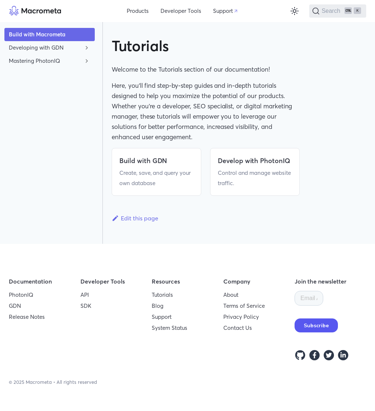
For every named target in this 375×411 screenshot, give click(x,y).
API (84, 294)
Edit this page (135, 218)
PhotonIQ (21, 294)
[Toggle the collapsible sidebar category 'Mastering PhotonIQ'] (87, 61)
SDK (85, 305)
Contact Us (237, 327)
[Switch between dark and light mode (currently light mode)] (294, 11)
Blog (157, 305)
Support (223, 10)
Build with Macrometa (37, 34)
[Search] (337, 11)
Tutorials (162, 294)
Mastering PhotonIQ (34, 60)
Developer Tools (181, 10)
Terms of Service (244, 305)
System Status (169, 327)
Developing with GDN (36, 47)
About (230, 294)
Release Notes (27, 316)
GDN (15, 305)
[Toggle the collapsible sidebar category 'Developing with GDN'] (87, 47)
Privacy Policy (241, 316)
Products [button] (138, 10)
